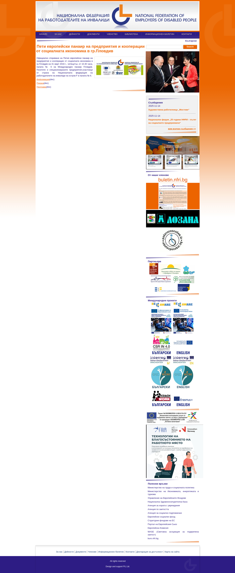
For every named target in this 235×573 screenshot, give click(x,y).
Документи (81, 552)
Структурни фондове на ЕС (161, 520)
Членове (92, 552)
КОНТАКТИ (186, 34)
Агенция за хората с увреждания (164, 505)
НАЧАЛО (43, 34)
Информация (43, 79)
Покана (40, 83)
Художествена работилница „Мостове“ (168, 109)
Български (191, 41)
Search (190, 46)
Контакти (130, 552)
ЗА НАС (58, 34)
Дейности (69, 552)
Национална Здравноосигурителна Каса (167, 502)
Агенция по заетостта (158, 509)
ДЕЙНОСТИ (74, 34)
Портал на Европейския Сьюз (162, 524)
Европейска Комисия (158, 528)
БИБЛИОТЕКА (131, 34)
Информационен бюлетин (111, 552)
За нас (59, 552)
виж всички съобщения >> (182, 129)
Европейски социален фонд (161, 517)
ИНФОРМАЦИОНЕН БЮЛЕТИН (159, 34)
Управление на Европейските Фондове (167, 498)
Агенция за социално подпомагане (165, 513)
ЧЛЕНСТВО (112, 34)
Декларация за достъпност (149, 552)
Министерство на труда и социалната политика (171, 487)
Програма (41, 87)
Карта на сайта (172, 552)
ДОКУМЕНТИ (93, 34)
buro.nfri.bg (153, 538)
